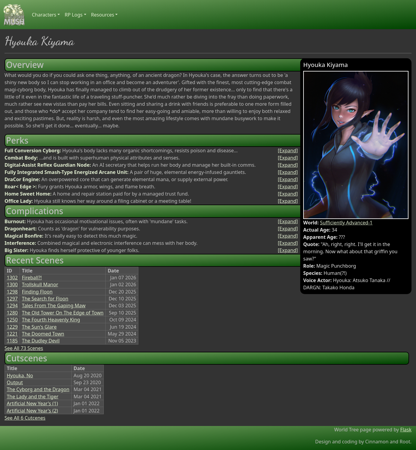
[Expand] (288, 150)
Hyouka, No (20, 375)
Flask (405, 429)
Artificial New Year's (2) (32, 410)
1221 (12, 333)
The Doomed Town (43, 333)
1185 (12, 340)
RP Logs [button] (73, 14)
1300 (12, 284)
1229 (12, 327)
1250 (12, 319)
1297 (12, 298)
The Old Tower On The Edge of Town (62, 312)
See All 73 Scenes (24, 348)
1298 (12, 291)
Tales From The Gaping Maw (53, 305)
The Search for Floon (45, 298)
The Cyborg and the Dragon (38, 389)
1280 (12, 312)
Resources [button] (102, 14)
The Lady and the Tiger (32, 396)
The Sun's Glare (39, 327)
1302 (12, 277)
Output (15, 382)
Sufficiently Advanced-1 (346, 222)
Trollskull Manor (40, 284)
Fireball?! (32, 277)
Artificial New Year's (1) (32, 403)
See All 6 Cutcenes (25, 418)
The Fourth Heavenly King (51, 319)
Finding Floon (37, 291)
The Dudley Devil (41, 340)
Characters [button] (44, 14)
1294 (12, 305)
